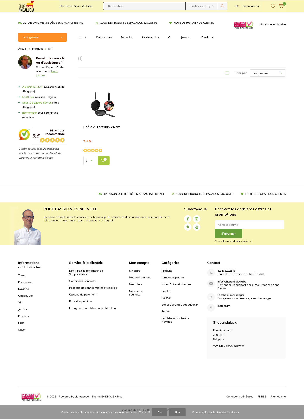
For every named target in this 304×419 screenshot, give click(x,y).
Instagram (196, 224)
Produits (207, 43)
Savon (22, 335)
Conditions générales (239, 402)
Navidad (127, 43)
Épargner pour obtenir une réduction (92, 314)
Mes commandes (140, 283)
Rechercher (222, 17)
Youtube (196, 232)
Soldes (166, 317)
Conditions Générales (83, 287)
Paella (165, 297)
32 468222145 (226, 276)
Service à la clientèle (273, 30)
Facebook (187, 224)
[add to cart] (104, 166)
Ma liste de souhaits (136, 298)
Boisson (167, 303)
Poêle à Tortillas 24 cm (101, 133)
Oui (160, 412)
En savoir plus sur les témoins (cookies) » (215, 412)
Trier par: (241, 78)
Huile (21, 328)
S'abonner (228, 239)
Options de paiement (82, 300)
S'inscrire (134, 276)
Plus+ (120, 402)
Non (177, 412)
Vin (170, 43)
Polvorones (104, 43)
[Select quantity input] (89, 166)
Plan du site (278, 402)
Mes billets (135, 290)
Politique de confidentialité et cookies (93, 293)
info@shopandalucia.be (232, 287)
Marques (37, 54)
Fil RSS (262, 402)
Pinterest (187, 232)
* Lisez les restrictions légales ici (233, 246)
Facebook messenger (231, 300)
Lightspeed (82, 402)
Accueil (22, 54)
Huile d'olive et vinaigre (176, 290)
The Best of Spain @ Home (75, 17)
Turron (82, 43)
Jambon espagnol (173, 283)
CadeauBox (150, 43)
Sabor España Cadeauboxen (180, 310)
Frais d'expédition (80, 307)
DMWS (109, 402)
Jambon (186, 43)
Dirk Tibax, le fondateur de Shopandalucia (86, 278)
